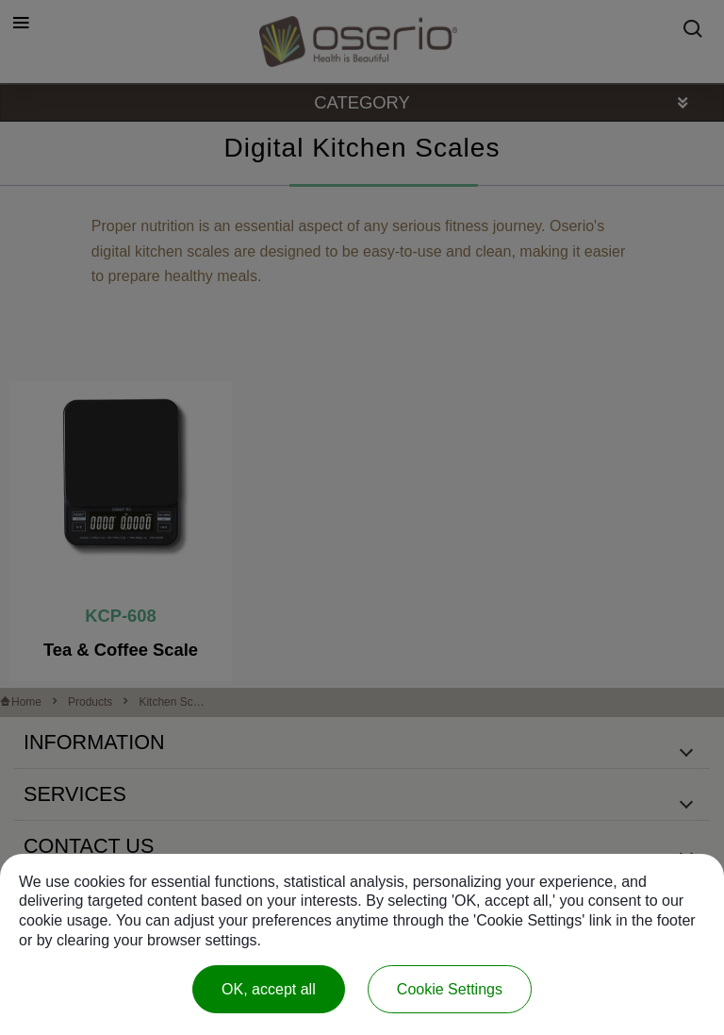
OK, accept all (269, 989)
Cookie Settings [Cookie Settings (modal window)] (449, 989)
